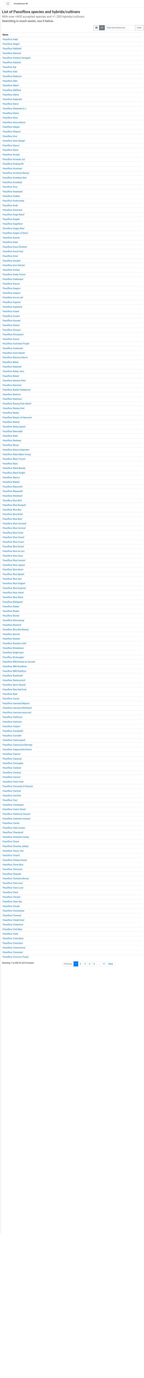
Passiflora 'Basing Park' (14, 578)
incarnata (48, 89)
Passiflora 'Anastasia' (13, 252)
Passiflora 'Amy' (10, 247)
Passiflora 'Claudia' (12, 1287)
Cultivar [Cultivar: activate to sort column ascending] (30, 38)
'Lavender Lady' (51, 557)
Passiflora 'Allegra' (11, 155)
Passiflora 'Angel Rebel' (14, 288)
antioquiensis (50, 1064)
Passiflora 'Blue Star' (12, 822)
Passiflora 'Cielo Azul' (13, 1267)
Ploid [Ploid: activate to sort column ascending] (76, 38)
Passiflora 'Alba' (10, 93)
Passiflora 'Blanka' (11, 683)
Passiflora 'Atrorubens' (13, 472)
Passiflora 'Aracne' (11, 396)
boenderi (48, 887)
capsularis (49, 965)
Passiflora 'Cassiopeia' (13, 1156)
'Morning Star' (51, 1251)
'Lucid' (47, 862)
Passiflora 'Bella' (10, 618)
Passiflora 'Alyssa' (11, 184)
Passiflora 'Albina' (11, 110)
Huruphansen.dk (21, 4)
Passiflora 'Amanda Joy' (14, 207)
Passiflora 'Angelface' (13, 300)
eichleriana (49, 304)
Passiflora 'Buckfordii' (13, 960)
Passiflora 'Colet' (10, 1333)
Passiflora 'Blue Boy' (12, 730)
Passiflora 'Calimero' (12, 1029)
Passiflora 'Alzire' (11, 188)
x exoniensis (50, 707)
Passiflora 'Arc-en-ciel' (13, 412)
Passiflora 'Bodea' (11, 867)
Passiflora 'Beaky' (11, 585)
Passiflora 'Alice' (10, 143)
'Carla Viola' (49, 549)
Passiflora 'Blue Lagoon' (14, 805)
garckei (47, 375)
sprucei (47, 1200)
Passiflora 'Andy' (10, 272)
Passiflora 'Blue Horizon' (14, 800)
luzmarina (49, 1061)
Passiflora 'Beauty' (11, 601)
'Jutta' (58, 858)
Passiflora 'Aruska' (11, 437)
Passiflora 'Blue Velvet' (13, 845)
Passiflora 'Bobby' (11, 862)
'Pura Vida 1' (50, 127)
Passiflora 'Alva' (10, 171)
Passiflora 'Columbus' (13, 1358)
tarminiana (49, 534)
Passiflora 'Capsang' (12, 1085)
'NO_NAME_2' (50, 1188)
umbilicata (49, 710)
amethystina (50, 191)
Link (134, 50)
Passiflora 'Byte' (10, 988)
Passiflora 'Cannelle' (12, 1049)
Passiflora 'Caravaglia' (13, 1092)
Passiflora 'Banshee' (12, 542)
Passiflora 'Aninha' (11, 324)
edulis (47, 143)
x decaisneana (51, 84)
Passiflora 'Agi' (9, 80)
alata (46, 316)
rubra (46, 55)
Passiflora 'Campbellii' (13, 1044)
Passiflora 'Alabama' (12, 89)
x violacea (49, 212)
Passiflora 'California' (13, 1024)
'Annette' (48, 367)
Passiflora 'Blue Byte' (12, 739)
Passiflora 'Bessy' (11, 627)
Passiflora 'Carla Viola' (13, 1114)
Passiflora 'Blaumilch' (13, 691)
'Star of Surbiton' (52, 1029)
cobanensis (49, 606)
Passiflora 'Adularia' (12, 72)
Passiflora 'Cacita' (11, 996)
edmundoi (49, 1125)
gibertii (57, 618)
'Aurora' (47, 388)
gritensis (48, 135)
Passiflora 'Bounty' (11, 899)
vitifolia (47, 288)
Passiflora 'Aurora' (11, 476)
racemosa (49, 363)
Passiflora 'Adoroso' (12, 59)
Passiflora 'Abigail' (11, 50)
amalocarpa (50, 882)
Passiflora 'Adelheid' (12, 55)
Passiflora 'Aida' (10, 84)
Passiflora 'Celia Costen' (14, 1192)
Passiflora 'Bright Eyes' (13, 924)
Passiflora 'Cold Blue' (12, 1326)
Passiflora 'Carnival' (12, 1133)
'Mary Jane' (49, 207)
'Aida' (46, 257)
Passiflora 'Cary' (10, 1149)
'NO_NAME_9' (50, 1267)
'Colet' (47, 501)
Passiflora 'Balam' (11, 526)
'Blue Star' (49, 196)
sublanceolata (51, 391)
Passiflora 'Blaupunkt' (13, 699)
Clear (139, 27)
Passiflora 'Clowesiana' (13, 1307)
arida (46, 518)
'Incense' (48, 115)
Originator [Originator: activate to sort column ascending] (105, 38)
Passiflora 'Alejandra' (12, 115)
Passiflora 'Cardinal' (12, 1097)
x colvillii (48, 80)
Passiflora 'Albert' (11, 98)
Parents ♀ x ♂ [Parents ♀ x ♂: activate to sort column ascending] (51, 38)
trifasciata (49, 247)
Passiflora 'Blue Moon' (13, 812)
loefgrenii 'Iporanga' (53, 179)
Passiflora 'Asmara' (12, 445)
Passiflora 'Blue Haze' (13, 795)
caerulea (48, 148)
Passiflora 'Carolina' (12, 1141)
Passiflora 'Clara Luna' (13, 1275)
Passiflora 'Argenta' (12, 417)
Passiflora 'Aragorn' (12, 403)
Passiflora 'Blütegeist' (13, 858)
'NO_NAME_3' (50, 1217)
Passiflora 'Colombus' (13, 1349)
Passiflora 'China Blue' (13, 1242)
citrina (54, 55)
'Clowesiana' (50, 1312)
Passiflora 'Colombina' (13, 1341)
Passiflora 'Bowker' (12, 907)
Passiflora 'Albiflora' (12, 106)
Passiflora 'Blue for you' (14, 791)
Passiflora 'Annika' (11, 375)
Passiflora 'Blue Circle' (13, 760)
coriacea (48, 98)
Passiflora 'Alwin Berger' (14, 176)
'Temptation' (50, 808)
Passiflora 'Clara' (10, 1282)
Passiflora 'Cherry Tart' (13, 1225)
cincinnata (49, 752)
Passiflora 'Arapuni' (12, 408)
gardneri (48, 618)
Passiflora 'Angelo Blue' (14, 308)
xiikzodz (58, 526)
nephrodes (49, 399)
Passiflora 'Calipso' (11, 1036)
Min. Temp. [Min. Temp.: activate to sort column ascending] (69, 36)
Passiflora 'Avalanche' (13, 489)
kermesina (49, 59)
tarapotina (49, 1114)
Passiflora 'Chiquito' (12, 1251)
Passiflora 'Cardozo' (12, 1102)
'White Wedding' (51, 176)
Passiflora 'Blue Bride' (13, 735)
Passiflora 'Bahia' (11, 509)
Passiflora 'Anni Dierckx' (14, 367)
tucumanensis (51, 355)
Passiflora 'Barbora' (12, 557)
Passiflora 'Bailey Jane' (13, 518)
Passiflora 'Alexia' (11, 135)
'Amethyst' (49, 188)
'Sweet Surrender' (52, 493)
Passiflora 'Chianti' (11, 1229)
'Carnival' (48, 110)
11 (104, 1373)
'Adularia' (48, 635)
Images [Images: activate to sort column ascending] (39, 38)
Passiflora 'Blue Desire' (13, 783)
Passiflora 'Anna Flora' (13, 344)
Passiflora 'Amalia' (11, 196)
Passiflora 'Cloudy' (11, 1299)
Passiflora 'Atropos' (12, 461)
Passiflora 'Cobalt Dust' (14, 1316)
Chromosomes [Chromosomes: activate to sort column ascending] (91, 38)
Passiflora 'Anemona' (12, 280)
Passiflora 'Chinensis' (13, 1247)
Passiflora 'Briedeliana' (13, 920)
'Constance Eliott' (52, 46)
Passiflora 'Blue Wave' (13, 850)
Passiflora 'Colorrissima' (14, 1354)
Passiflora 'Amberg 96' (13, 212)
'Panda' (47, 1102)
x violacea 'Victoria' (53, 585)
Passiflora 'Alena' (11, 120)
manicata (48, 1024)
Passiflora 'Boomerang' (13, 879)
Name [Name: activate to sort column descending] (5, 38)
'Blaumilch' (49, 699)
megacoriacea (51, 101)
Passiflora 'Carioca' (12, 1110)
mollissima (49, 581)
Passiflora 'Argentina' (12, 425)
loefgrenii (58, 767)
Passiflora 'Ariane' (11, 430)
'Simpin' (48, 441)
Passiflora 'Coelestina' (13, 1321)
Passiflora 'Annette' (12, 360)
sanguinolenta (51, 64)
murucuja (48, 1069)
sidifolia (48, 767)
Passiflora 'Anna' (10, 352)
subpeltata (49, 311)
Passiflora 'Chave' (11, 1212)
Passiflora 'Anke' (10, 328)
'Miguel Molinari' (52, 879)
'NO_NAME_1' (50, 679)
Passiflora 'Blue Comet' (13, 767)
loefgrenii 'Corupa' (52, 50)
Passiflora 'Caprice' (12, 1077)
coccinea (48, 937)
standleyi (59, 887)
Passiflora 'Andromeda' (13, 264)
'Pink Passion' (50, 344)
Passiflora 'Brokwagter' (13, 929)
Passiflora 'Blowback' (13, 707)
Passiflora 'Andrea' (11, 257)
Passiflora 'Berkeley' (12, 623)
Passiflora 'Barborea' (12, 562)
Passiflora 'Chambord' (13, 1200)
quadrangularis (51, 812)
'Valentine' (49, 651)
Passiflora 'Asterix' (11, 453)
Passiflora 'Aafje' (10, 42)
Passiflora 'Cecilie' (11, 1188)
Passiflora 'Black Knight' (14, 671)
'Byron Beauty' (51, 542)
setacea (59, 937)
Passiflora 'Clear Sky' (12, 1295)
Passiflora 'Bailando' (12, 514)
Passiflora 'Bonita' (11, 871)
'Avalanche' (59, 288)
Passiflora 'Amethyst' (12, 240)
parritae (48, 1167)
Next (111, 1373)
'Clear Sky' (49, 596)
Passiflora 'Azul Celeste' (14, 493)
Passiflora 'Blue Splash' (13, 817)
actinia (47, 280)
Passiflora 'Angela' (11, 292)
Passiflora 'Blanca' (11, 676)
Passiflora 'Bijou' (10, 658)
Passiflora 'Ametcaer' (13, 216)
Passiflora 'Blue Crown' (13, 775)
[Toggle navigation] (8, 3)
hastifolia (58, 903)
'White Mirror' (50, 593)
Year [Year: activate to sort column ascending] (127, 38)
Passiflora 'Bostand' (12, 887)
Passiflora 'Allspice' (12, 167)
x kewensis (49, 42)
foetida (47, 93)
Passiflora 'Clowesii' (12, 1312)
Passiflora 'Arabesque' (13, 388)
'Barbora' (48, 453)
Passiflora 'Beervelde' (13, 613)
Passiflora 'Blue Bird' (12, 715)
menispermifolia (52, 786)
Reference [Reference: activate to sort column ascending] (136, 38)
